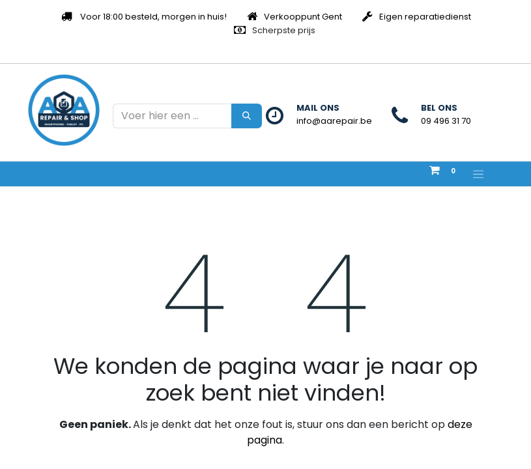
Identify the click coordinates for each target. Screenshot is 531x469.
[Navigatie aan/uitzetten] (478, 174)
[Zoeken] (246, 116)
